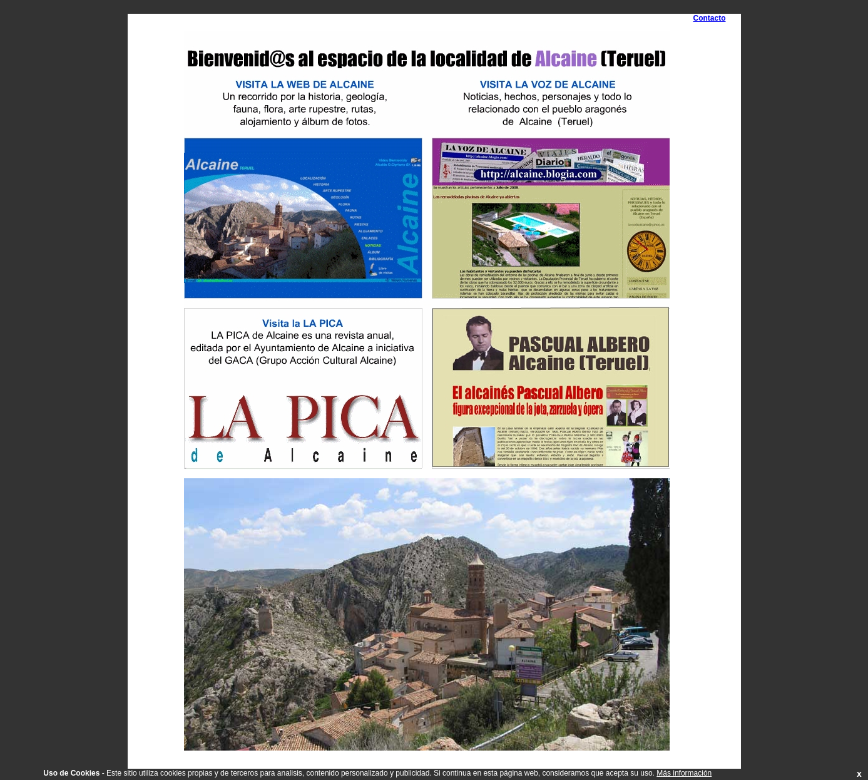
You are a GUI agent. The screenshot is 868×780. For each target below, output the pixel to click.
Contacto (709, 18)
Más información (684, 773)
